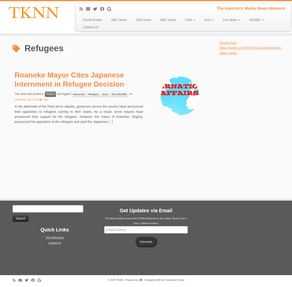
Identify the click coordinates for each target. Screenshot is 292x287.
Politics (50, 94)
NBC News (168, 20)
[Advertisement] (253, 124)
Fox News (231, 20)
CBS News (143, 20)
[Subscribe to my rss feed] (82, 9)
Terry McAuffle (119, 94)
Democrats (79, 94)
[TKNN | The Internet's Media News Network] (33, 12)
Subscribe (146, 241)
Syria (105, 94)
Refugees (93, 94)
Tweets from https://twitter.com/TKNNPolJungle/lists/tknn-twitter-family (250, 48)
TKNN (120, 280)
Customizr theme (174, 280)
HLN (209, 20)
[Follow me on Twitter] (96, 9)
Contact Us (91, 27)
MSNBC (256, 20)
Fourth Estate (92, 20)
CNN (190, 20)
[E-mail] (89, 9)
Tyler (46, 99)
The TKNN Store (54, 237)
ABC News (119, 20)
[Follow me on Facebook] (103, 9)
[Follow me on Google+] (110, 9)
